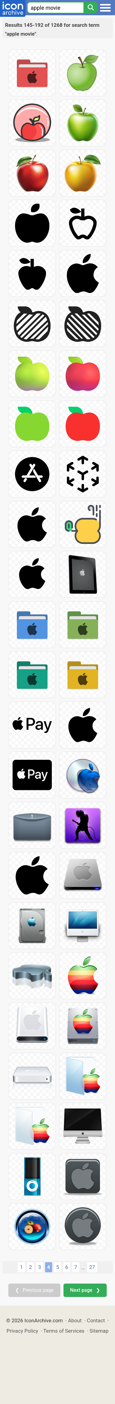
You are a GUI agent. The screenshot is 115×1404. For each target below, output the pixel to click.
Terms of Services (63, 1331)
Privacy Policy (22, 1331)
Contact (96, 1320)
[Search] (90, 7)
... (83, 1267)
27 (92, 1267)
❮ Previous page (34, 1290)
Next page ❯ (85, 1290)
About (75, 1320)
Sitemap (99, 1331)
